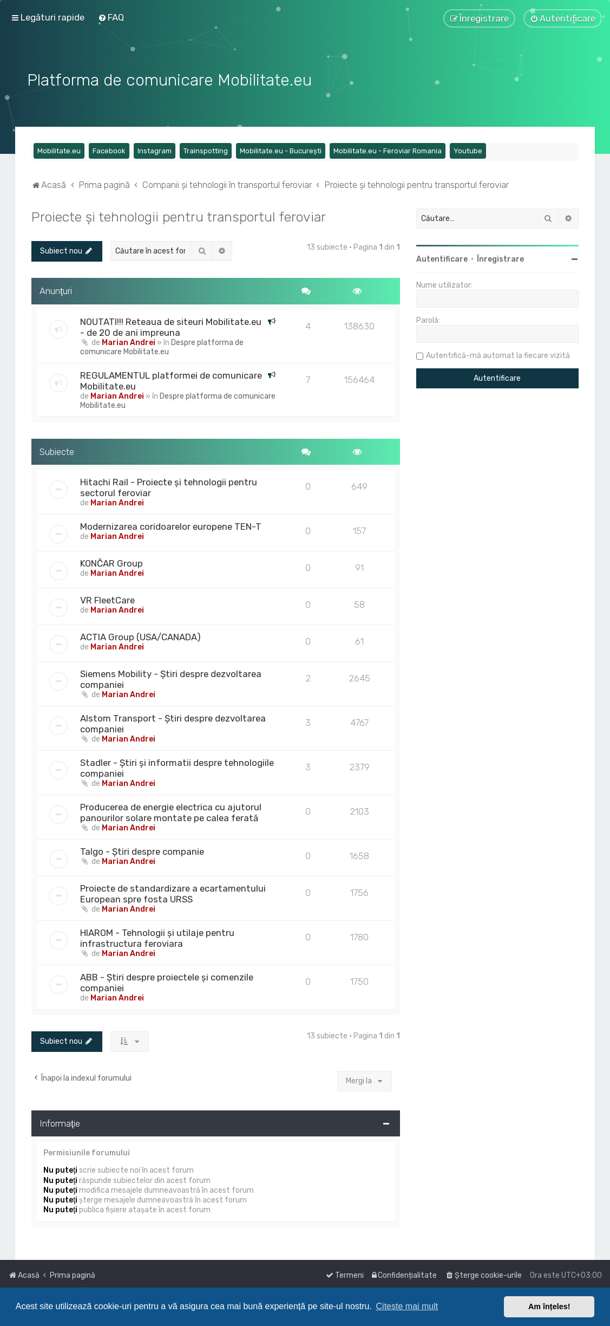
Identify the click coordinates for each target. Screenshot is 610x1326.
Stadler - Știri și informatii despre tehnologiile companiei (177, 767)
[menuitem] (111, 17)
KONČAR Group (111, 562)
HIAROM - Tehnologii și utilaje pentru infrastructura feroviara (157, 937)
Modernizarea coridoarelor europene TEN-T (170, 525)
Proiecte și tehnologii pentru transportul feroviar (178, 215)
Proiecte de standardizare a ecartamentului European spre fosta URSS (173, 892)
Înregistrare (500, 258)
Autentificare (442, 258)
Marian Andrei (128, 341)
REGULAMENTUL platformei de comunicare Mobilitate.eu (171, 379)
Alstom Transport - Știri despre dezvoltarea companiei (173, 722)
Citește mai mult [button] (407, 1306)
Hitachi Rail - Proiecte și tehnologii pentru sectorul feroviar (168, 486)
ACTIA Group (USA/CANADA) (140, 635)
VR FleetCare (107, 599)
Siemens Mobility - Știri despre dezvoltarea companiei (170, 678)
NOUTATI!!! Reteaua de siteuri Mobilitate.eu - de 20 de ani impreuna (170, 325)
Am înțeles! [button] (549, 1306)
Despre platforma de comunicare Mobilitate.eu (162, 345)
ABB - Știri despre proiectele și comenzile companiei (166, 981)
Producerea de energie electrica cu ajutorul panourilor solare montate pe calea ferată (170, 811)
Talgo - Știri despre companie (142, 850)
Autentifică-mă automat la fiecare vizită (498, 354)
